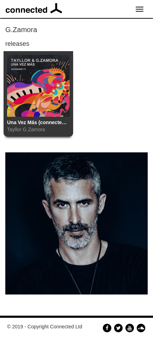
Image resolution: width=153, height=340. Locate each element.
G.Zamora (34, 129)
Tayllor (14, 129)
